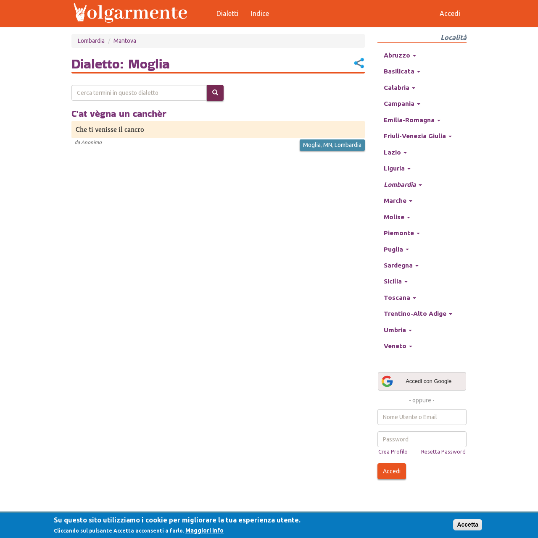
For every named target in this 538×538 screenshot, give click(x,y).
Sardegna (401, 265)
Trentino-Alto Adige (418, 313)
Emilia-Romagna (412, 119)
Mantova (124, 40)
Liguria (397, 168)
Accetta (467, 524)
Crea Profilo (393, 451)
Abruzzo (400, 55)
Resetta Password (443, 451)
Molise (397, 216)
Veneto (398, 345)
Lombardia (91, 40)
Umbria (398, 329)
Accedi (392, 471)
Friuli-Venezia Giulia (418, 135)
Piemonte (402, 232)
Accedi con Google (416, 381)
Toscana (400, 297)
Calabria (399, 87)
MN (327, 145)
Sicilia (396, 281)
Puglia (396, 249)
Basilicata (402, 71)
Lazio (395, 152)
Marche (398, 200)
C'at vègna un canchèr (118, 113)
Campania (402, 103)
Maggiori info (204, 530)
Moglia (312, 145)
